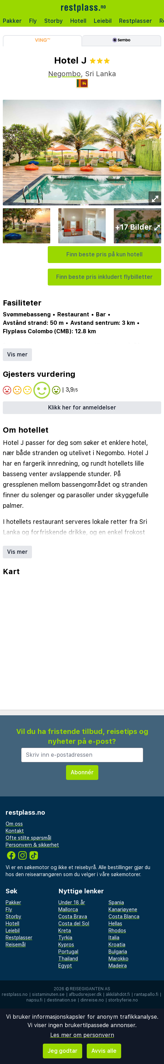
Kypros (66, 944)
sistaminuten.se (48, 994)
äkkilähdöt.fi (118, 994)
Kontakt (15, 831)
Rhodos (117, 930)
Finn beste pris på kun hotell (104, 254)
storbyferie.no (123, 1000)
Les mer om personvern (82, 1035)
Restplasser (135, 21)
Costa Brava (72, 916)
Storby (53, 21)
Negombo (64, 74)
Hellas (115, 923)
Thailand (68, 958)
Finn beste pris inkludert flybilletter (104, 277)
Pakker (12, 21)
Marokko (119, 958)
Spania (116, 902)
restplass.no (15, 994)
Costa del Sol (73, 923)
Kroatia (117, 944)
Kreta (64, 930)
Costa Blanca (124, 916)
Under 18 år (71, 902)
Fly (33, 21)
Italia (114, 937)
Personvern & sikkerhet (32, 845)
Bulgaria (118, 951)
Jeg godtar (62, 1050)
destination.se (61, 1000)
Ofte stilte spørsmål (28, 838)
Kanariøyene (123, 909)
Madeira (118, 965)
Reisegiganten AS (90, 988)
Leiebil (103, 21)
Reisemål (16, 944)
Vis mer (17, 354)
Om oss (14, 824)
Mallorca (68, 909)
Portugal (68, 951)
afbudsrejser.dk (85, 994)
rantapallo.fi (146, 994)
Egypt (65, 965)
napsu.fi (34, 1000)
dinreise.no (92, 1000)
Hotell (78, 21)
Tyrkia (65, 937)
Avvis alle (104, 1050)
